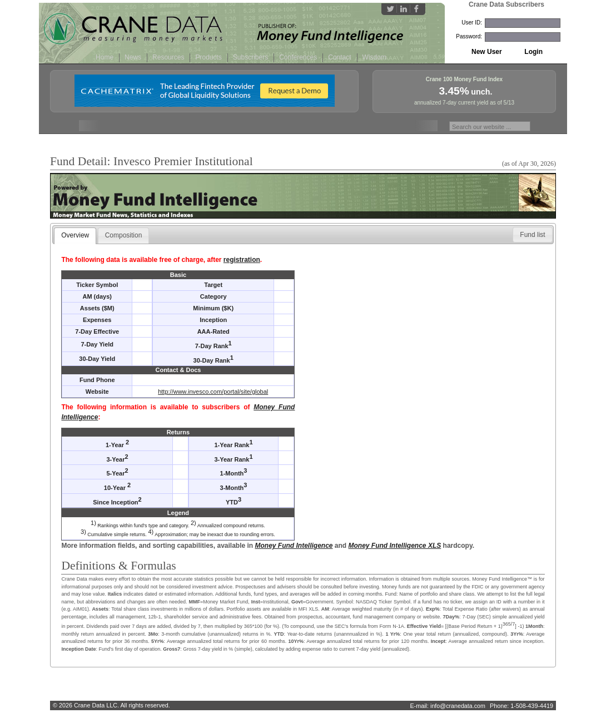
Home (104, 57)
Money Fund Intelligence (294, 545)
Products (208, 57)
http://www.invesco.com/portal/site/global (213, 391)
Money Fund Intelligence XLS (395, 545)
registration (241, 260)
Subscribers (250, 57)
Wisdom (374, 57)
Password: (469, 36)
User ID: (471, 22)
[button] (532, 234)
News (133, 57)
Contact (339, 57)
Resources (168, 57)
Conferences (298, 57)
